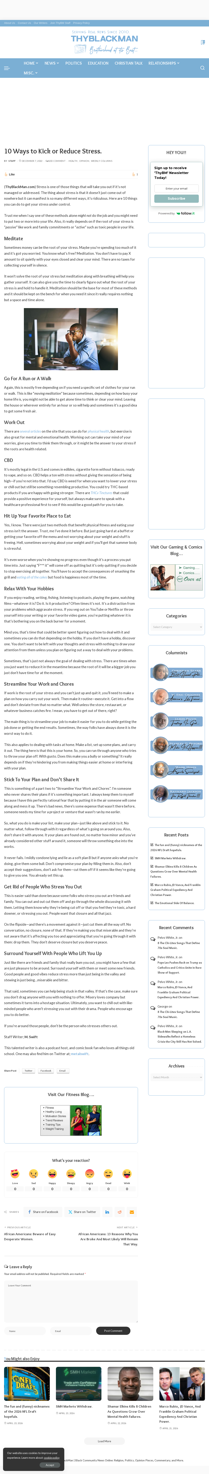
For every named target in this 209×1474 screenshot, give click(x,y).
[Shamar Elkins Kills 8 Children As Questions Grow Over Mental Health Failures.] (130, 1384)
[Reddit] (120, 1212)
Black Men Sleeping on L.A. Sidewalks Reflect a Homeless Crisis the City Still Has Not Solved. (180, 1036)
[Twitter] (82, 1212)
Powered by (176, 213)
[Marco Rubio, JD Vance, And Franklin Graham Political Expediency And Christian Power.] (182, 1384)
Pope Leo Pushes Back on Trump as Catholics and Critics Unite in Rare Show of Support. (180, 967)
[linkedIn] (107, 1212)
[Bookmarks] (202, 42)
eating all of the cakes (32, 577)
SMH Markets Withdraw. (170, 858)
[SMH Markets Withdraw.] (79, 1384)
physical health (98, 431)
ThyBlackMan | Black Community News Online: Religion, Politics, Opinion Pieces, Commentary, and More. (120, 1460)
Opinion (84, 161)
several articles (30, 431)
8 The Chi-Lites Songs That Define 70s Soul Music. (179, 945)
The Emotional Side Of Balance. (174, 903)
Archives (177, 1066)
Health (73, 161)
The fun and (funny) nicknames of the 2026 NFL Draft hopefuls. (27, 1411)
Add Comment (56, 161)
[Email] (132, 1212)
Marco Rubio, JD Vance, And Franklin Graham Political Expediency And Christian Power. (175, 890)
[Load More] (104, 1441)
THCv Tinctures (101, 493)
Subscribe (176, 198)
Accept (50, 1465)
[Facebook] (42, 1212)
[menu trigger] (9, 68)
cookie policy (52, 1457)
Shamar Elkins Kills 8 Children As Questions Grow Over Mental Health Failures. (173, 871)
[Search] (202, 68)
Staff (12, 161)
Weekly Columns (101, 161)
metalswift (80, 1054)
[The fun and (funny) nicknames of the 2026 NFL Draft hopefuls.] (27, 1384)
